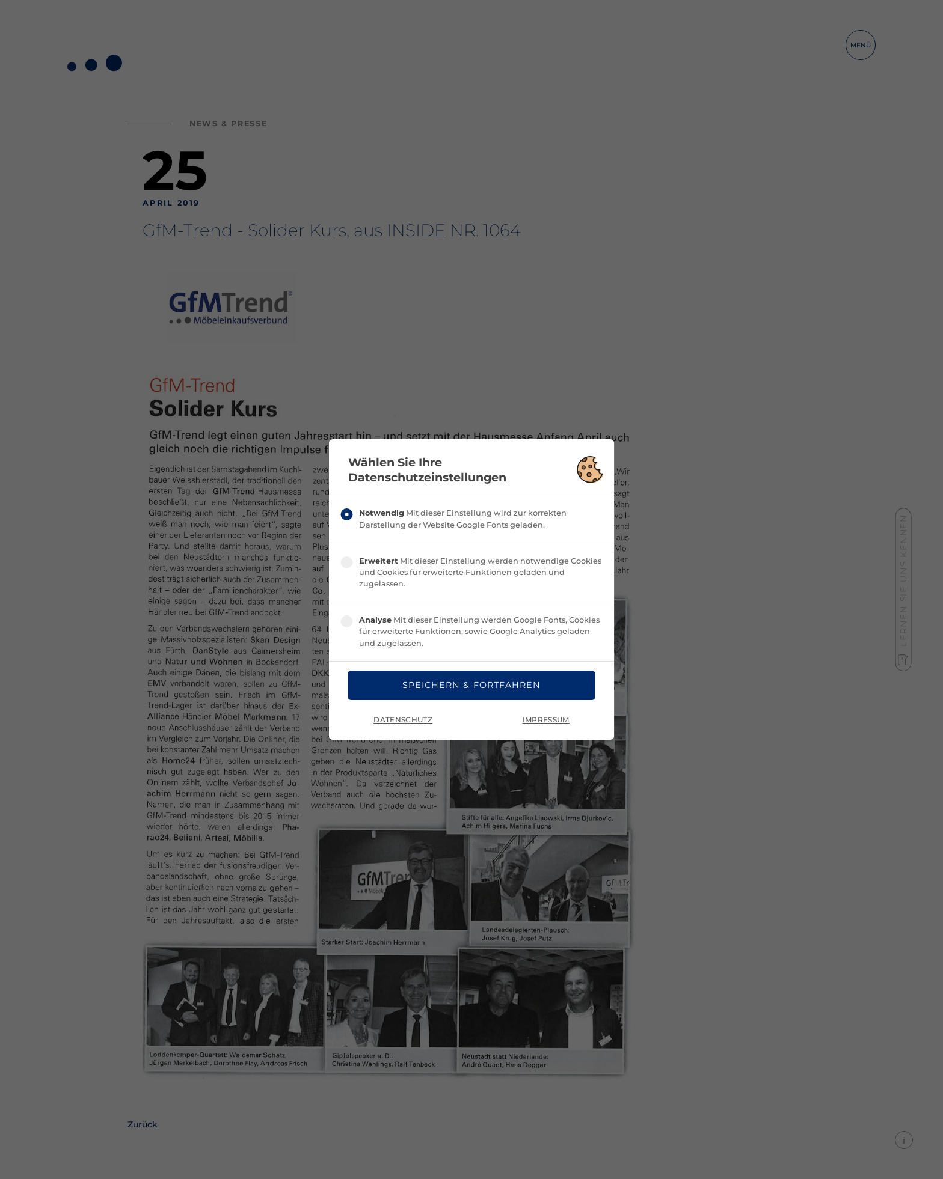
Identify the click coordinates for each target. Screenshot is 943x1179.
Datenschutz (402, 719)
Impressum (546, 719)
